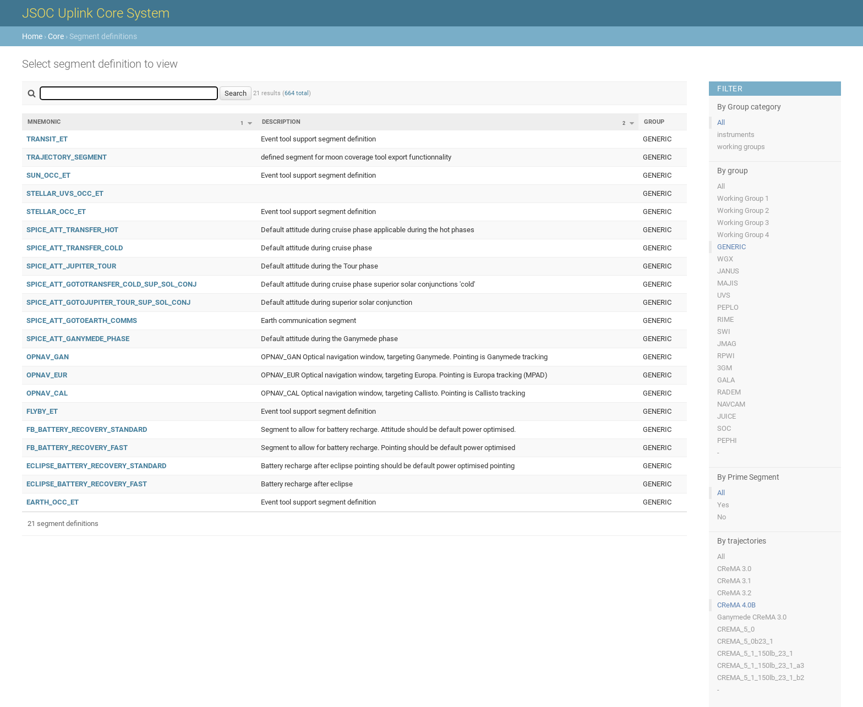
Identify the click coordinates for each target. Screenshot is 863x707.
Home (32, 36)
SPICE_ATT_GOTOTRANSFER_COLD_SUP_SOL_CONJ (111, 284)
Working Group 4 (743, 235)
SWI (723, 331)
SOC (724, 428)
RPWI (726, 356)
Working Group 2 (743, 210)
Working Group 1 (743, 198)
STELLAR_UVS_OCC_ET (64, 193)
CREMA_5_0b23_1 (745, 641)
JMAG (726, 343)
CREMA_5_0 (736, 629)
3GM (724, 368)
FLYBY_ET (42, 411)
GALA (726, 380)
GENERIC (731, 247)
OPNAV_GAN (47, 357)
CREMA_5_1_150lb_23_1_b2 (760, 677)
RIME (725, 319)
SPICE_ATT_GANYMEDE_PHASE (77, 339)
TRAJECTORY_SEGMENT (66, 157)
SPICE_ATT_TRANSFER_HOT (72, 230)
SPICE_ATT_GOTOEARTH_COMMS (81, 320)
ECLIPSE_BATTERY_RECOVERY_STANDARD (96, 466)
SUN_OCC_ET (48, 175)
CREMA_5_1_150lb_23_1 (755, 653)
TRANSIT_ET (47, 139)
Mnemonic (44, 121)
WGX (725, 259)
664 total (297, 93)
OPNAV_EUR (46, 375)
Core (56, 36)
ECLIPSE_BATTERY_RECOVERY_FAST (86, 484)
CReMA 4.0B (736, 605)
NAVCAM (731, 404)
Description (281, 121)
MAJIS (727, 283)
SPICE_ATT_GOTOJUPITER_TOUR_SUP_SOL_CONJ (108, 302)
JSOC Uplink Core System (96, 13)
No (721, 517)
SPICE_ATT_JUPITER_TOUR (71, 266)
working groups (741, 147)
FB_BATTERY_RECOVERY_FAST (77, 447)
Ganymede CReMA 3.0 (751, 617)
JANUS (728, 271)
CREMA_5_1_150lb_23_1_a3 (760, 665)
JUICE (726, 416)
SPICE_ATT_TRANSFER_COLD (74, 248)
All (721, 122)
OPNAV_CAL (47, 393)
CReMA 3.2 (734, 593)
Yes (723, 505)
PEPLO (728, 307)
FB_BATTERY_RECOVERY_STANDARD (86, 429)
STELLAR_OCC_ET (56, 211)
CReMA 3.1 (734, 581)
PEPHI (727, 440)
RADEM (729, 392)
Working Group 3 (743, 222)
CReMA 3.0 (734, 568)
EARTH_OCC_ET (52, 502)
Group (654, 121)
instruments (736, 134)
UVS (723, 295)
